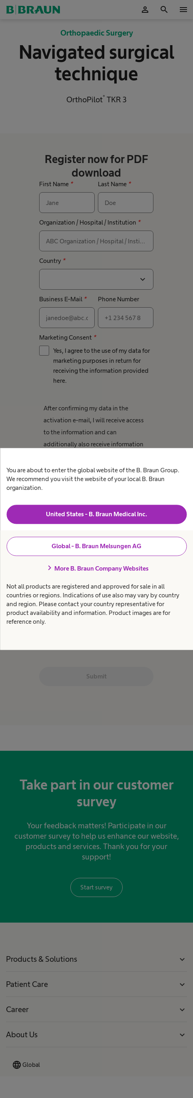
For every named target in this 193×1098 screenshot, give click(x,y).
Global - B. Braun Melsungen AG (96, 546)
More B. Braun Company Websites (97, 568)
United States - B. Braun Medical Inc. (96, 514)
